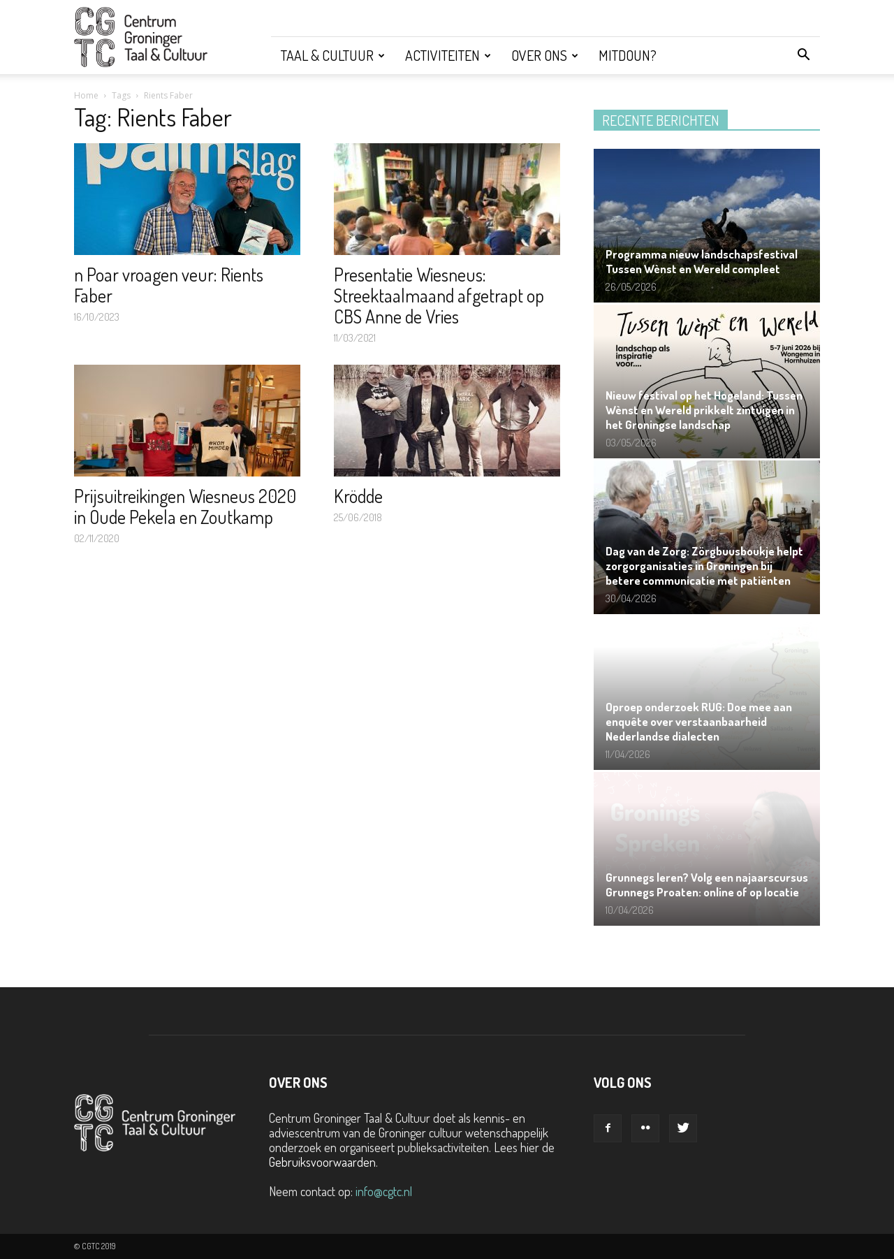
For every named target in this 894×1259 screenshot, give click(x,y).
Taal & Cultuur (333, 55)
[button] (803, 55)
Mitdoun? (628, 55)
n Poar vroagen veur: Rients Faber (168, 285)
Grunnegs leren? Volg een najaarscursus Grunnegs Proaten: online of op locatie (707, 884)
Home (86, 95)
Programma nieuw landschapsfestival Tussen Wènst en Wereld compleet (702, 261)
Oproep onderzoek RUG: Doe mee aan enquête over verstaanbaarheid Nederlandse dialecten (699, 721)
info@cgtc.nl (384, 1191)
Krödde (358, 495)
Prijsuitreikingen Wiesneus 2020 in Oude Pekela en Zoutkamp (185, 506)
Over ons (544, 55)
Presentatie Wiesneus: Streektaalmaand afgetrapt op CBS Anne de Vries (439, 295)
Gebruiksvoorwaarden (322, 1162)
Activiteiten (448, 55)
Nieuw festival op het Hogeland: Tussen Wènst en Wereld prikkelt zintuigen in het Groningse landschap (704, 410)
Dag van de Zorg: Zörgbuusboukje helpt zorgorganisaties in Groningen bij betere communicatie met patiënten (704, 566)
